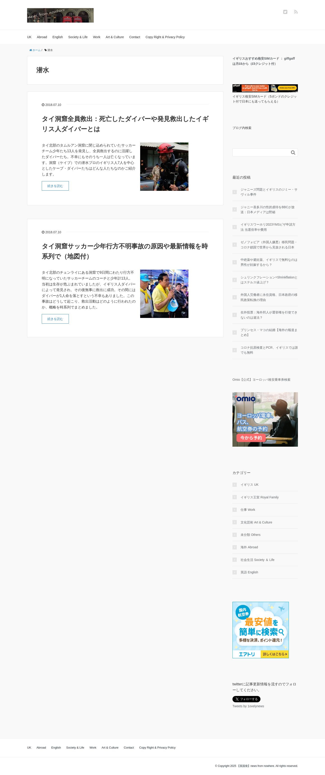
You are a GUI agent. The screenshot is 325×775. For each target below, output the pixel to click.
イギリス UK (249, 484)
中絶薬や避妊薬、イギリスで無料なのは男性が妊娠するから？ (269, 262)
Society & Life (78, 37)
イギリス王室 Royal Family (260, 497)
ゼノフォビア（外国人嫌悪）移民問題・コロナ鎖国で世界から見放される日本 (269, 244)
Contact (134, 37)
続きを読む (55, 186)
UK (29, 37)
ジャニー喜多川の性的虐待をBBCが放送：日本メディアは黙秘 (268, 209)
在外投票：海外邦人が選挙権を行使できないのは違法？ (269, 314)
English (58, 37)
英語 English (249, 572)
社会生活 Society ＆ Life (257, 560)
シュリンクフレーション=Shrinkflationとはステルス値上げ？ (269, 279)
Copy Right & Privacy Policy (165, 37)
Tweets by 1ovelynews (248, 706)
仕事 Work (248, 509)
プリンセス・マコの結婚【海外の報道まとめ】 (269, 332)
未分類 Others (250, 535)
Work (96, 37)
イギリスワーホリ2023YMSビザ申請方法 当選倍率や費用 (268, 227)
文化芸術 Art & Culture (256, 522)
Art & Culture (115, 37)
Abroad (42, 37)
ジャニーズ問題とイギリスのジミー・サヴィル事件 (269, 192)
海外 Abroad (249, 547)
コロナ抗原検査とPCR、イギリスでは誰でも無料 (269, 350)
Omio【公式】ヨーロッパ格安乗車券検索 (261, 379)
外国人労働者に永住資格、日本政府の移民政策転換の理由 (269, 297)
